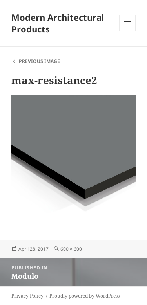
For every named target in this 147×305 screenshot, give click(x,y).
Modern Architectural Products (57, 23)
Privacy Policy (27, 295)
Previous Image (39, 61)
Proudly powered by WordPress (84, 295)
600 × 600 (71, 249)
